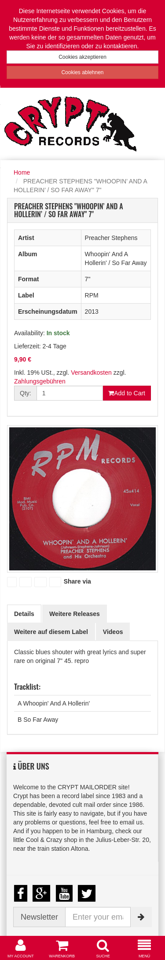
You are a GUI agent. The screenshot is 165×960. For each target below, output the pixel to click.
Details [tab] (24, 613)
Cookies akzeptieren (82, 57)
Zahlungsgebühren (40, 381)
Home (22, 172)
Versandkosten (91, 372)
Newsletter (39, 917)
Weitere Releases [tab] (74, 613)
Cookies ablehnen (82, 72)
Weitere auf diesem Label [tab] (51, 631)
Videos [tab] (113, 631)
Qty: (25, 393)
